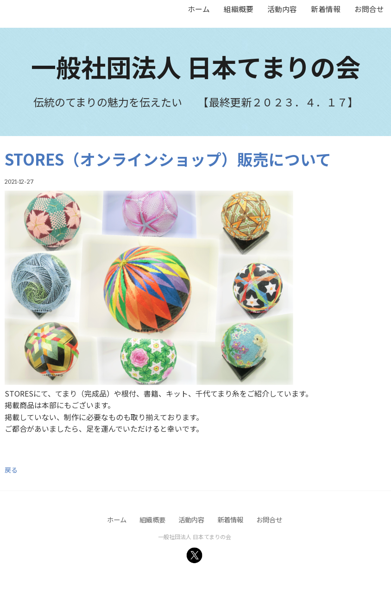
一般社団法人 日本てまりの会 (195, 66)
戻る (11, 469)
